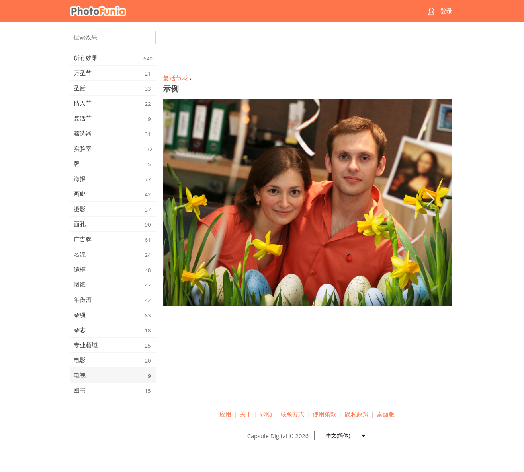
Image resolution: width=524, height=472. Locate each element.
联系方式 (292, 414)
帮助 (266, 414)
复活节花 (175, 78)
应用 (225, 414)
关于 (246, 414)
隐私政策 (357, 414)
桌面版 (386, 414)
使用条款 (324, 414)
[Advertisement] (307, 50)
